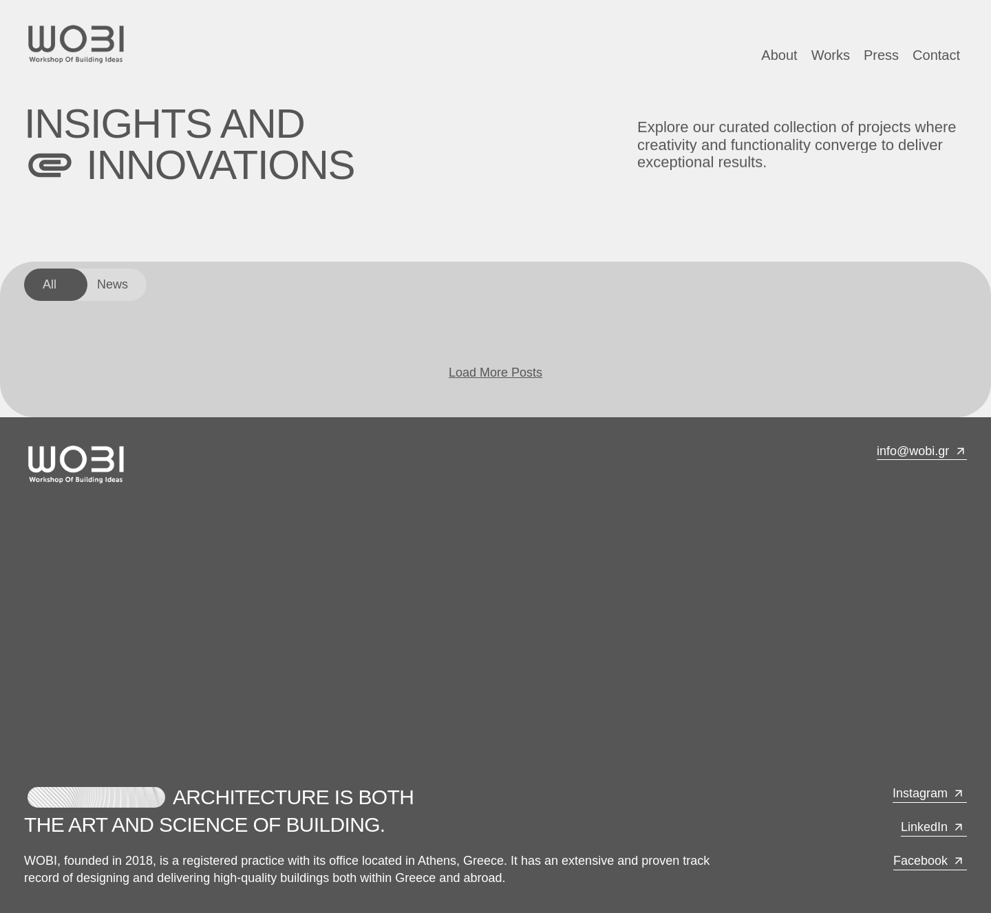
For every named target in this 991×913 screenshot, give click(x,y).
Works (830, 55)
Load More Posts (495, 372)
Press (881, 55)
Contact (936, 55)
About (779, 55)
